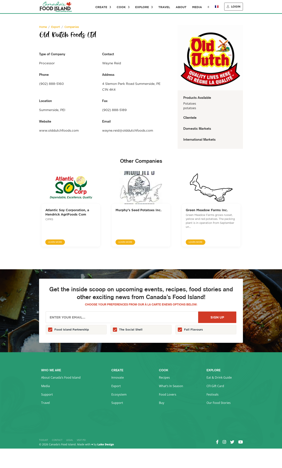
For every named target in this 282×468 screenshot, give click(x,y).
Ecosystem (119, 394)
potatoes (189, 108)
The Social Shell (131, 329)
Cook (121, 7)
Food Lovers (167, 394)
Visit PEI (81, 440)
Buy (161, 403)
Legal (69, 440)
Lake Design (105, 444)
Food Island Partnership (71, 329)
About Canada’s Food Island (61, 377)
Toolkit (43, 440)
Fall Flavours (193, 329)
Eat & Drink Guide (219, 377)
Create (101, 7)
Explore (142, 7)
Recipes (164, 377)
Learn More (55, 242)
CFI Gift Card (215, 386)
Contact (57, 440)
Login (233, 6)
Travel (164, 7)
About (181, 7)
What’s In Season (171, 386)
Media (197, 7)
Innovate (117, 377)
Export (116, 386)
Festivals (212, 394)
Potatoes (189, 103)
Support (47, 394)
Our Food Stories (218, 403)
